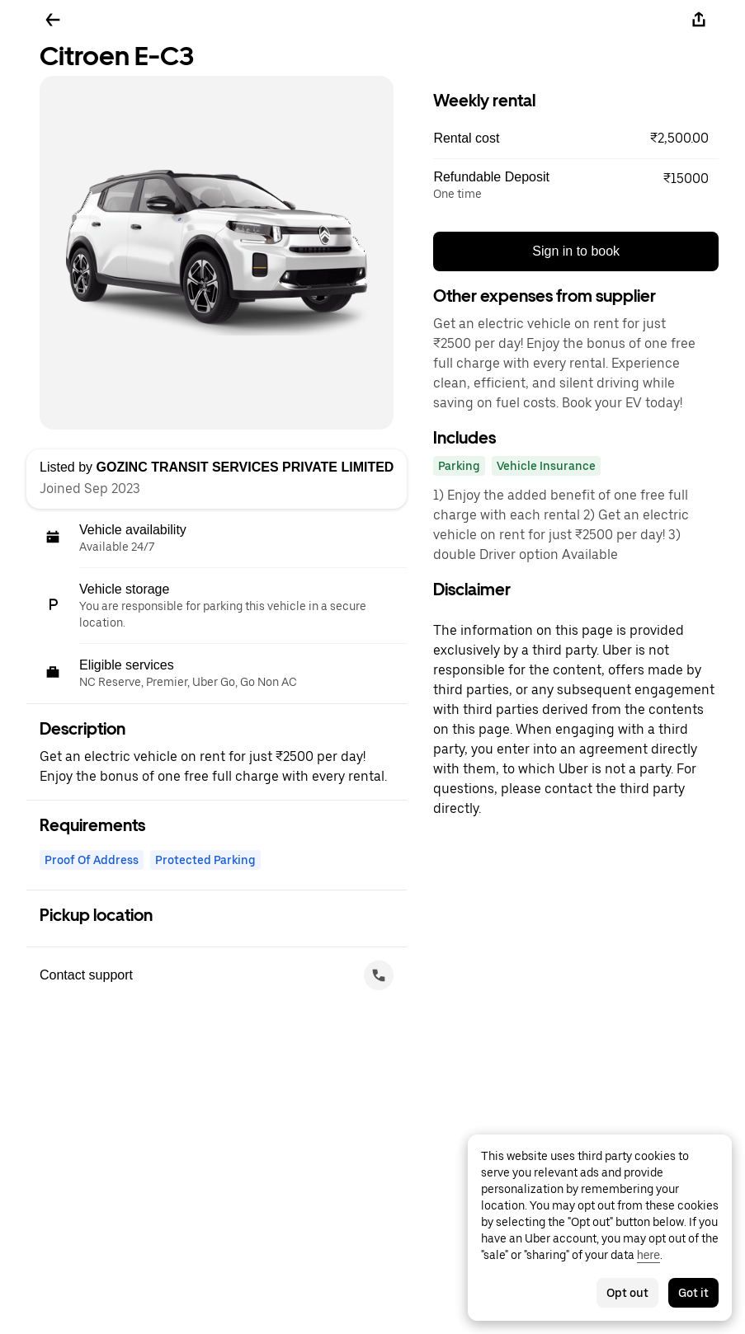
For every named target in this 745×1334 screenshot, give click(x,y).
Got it (693, 1292)
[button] (576, 138)
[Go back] (53, 20)
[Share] (699, 20)
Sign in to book (576, 251)
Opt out (627, 1292)
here (648, 1254)
